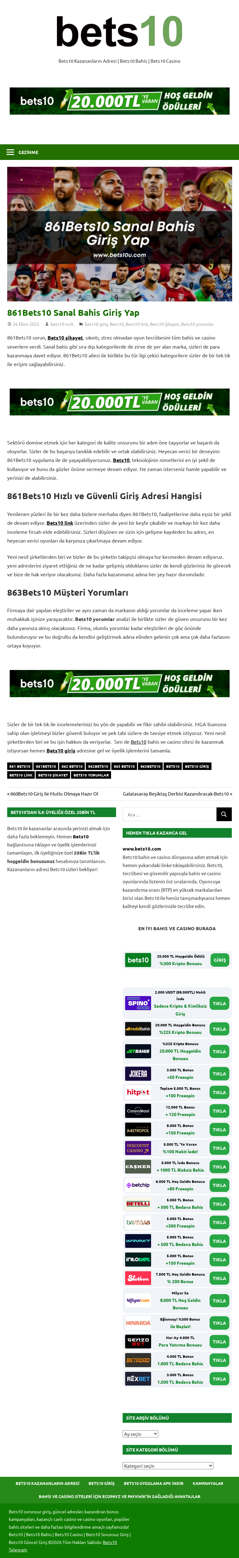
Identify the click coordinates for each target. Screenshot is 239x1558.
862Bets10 (98, 766)
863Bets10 (150, 766)
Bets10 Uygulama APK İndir (154, 1483)
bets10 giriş (96, 324)
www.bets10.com (142, 849)
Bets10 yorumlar (197, 324)
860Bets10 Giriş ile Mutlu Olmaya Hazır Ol (54, 793)
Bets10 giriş (61, 750)
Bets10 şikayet (65, 337)
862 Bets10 (72, 766)
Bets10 (117, 324)
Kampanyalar (208, 1483)
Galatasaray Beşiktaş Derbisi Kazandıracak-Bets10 (176, 793)
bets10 (173, 766)
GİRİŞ (220, 960)
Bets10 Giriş (102, 1483)
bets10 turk (62, 324)
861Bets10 (46, 766)
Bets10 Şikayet (164, 324)
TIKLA (219, 1003)
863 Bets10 (124, 766)
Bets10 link (137, 324)
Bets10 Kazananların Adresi (47, 1483)
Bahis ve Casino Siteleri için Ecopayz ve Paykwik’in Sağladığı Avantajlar (120, 1496)
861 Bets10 (19, 766)
